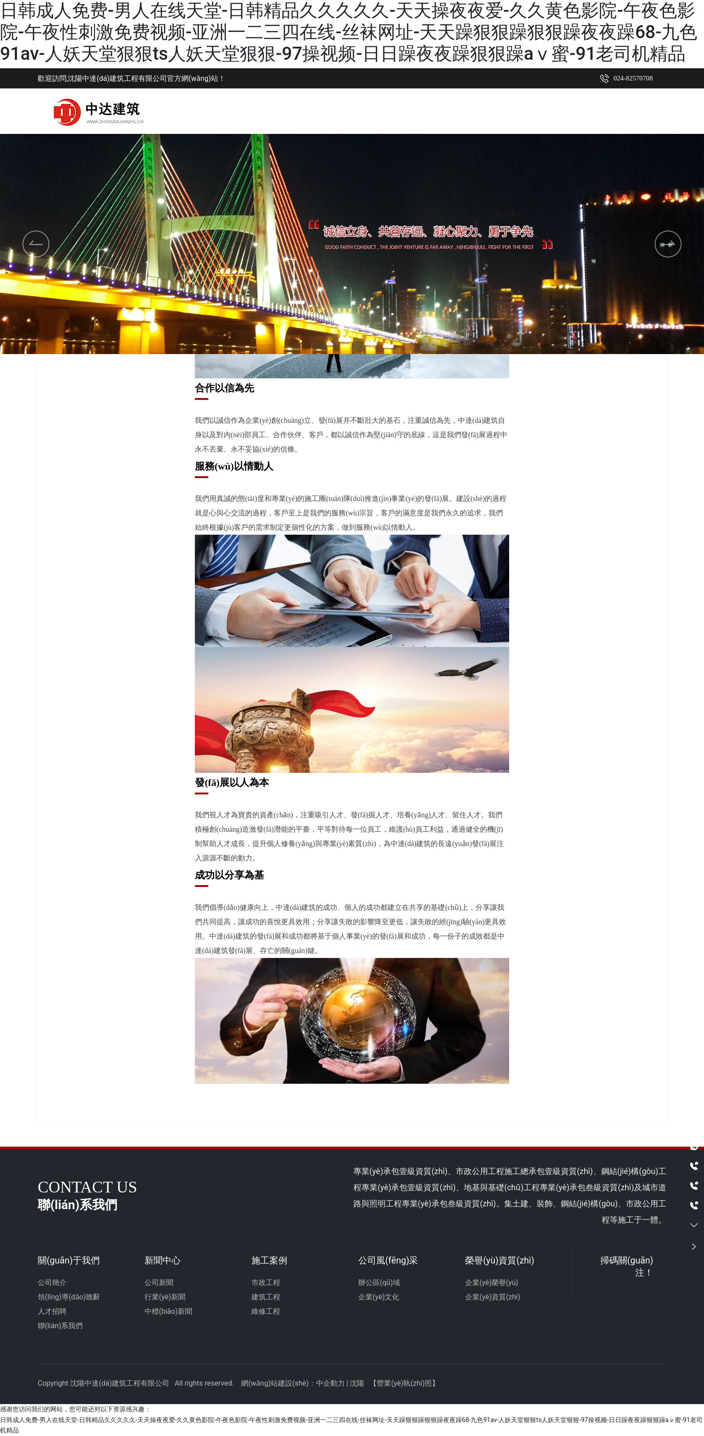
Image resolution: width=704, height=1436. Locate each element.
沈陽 (357, 1383)
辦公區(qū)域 (379, 1283)
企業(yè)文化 (378, 1297)
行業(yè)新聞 (165, 1297)
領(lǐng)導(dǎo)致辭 (69, 1297)
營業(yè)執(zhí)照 (404, 1383)
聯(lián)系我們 (60, 1326)
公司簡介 (52, 1283)
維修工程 (265, 1311)
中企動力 (330, 1383)
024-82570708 (633, 78)
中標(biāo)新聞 (168, 1311)
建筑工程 (265, 1297)
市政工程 (265, 1283)
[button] (340, 327)
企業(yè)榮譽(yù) (491, 1283)
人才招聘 (52, 1311)
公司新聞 (159, 1283)
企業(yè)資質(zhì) (492, 1297)
